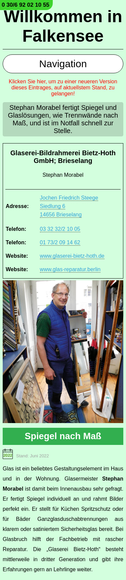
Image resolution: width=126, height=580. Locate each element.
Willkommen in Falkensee (63, 26)
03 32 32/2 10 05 (60, 229)
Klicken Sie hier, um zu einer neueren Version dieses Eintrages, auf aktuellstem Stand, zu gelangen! (63, 87)
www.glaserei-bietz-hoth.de (72, 256)
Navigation (63, 63)
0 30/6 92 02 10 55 (25, 5)
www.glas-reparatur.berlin (70, 269)
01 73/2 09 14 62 (60, 242)
